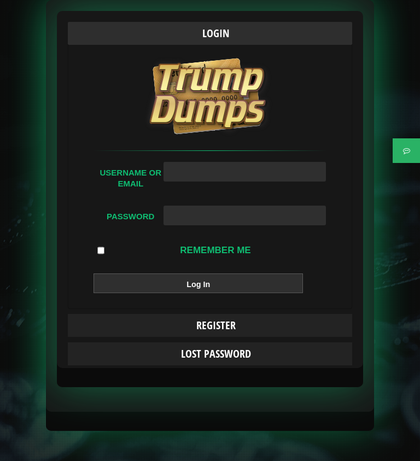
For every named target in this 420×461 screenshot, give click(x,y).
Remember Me (173, 250)
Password (130, 216)
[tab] (210, 33)
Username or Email (130, 178)
